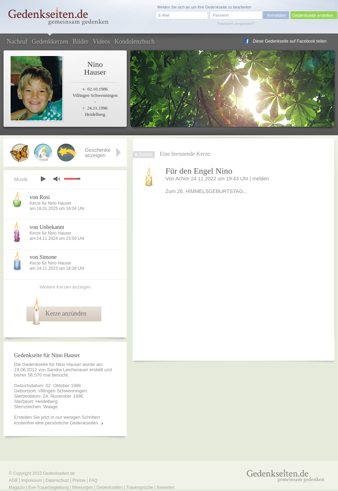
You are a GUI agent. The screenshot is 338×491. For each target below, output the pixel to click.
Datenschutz (57, 480)
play (43, 179)
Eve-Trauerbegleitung (48, 487)
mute (57, 178)
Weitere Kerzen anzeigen (65, 287)
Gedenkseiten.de (59, 473)
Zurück (145, 154)
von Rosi (40, 197)
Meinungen (82, 487)
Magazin (17, 487)
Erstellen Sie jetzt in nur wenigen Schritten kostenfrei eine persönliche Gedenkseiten (57, 420)
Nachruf (17, 41)
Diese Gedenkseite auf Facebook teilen (289, 41)
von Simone (43, 257)
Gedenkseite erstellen (312, 15)
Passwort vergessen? (235, 23)
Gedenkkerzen (50, 41)
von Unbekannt (47, 227)
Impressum (31, 480)
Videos (101, 41)
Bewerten (166, 487)
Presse (79, 480)
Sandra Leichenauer (67, 369)
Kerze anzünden (65, 313)
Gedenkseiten (109, 487)
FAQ (93, 480)
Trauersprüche (140, 487)
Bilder (80, 41)
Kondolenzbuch (134, 41)
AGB (13, 480)
